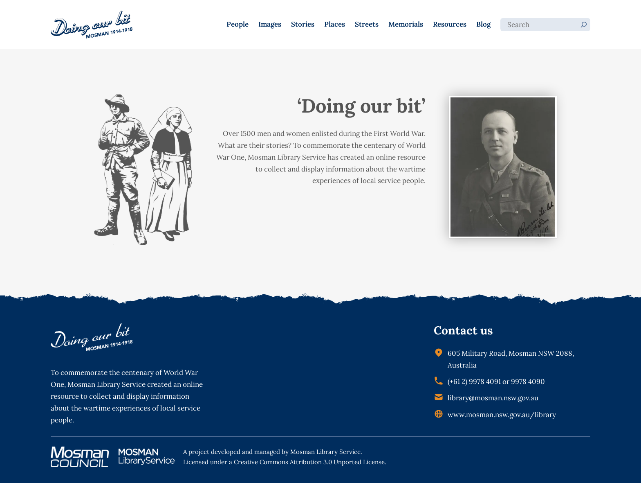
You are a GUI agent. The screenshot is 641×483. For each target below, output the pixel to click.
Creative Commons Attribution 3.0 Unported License (309, 462)
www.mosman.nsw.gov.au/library (502, 414)
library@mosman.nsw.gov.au (493, 397)
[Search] (584, 24)
